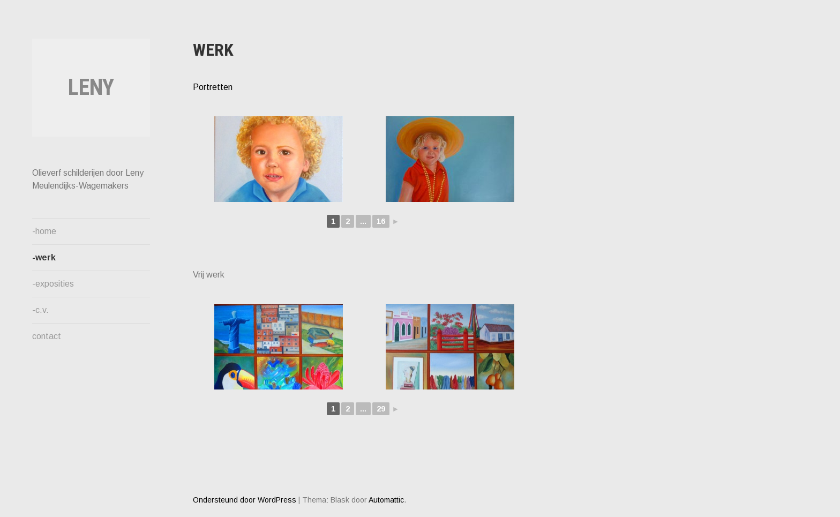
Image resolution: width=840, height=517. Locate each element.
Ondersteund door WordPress (244, 500)
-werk (44, 257)
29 (381, 408)
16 (381, 221)
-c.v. (40, 309)
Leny (91, 87)
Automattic (386, 500)
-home (44, 231)
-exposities (53, 283)
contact (46, 336)
